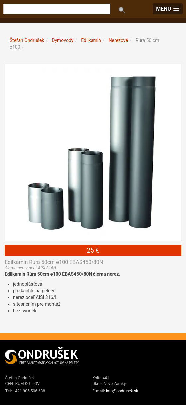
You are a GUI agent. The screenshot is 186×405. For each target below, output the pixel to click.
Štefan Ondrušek (27, 40)
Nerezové (118, 40)
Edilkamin (91, 40)
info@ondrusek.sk (122, 391)
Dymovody (62, 40)
